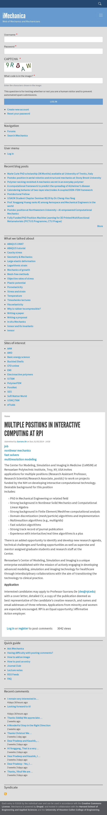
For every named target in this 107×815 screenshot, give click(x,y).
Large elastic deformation (21, 261)
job (6, 446)
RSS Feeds (13, 674)
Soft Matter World (17, 396)
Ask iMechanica (15, 648)
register (23, 628)
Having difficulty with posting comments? (30, 652)
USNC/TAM (13, 400)
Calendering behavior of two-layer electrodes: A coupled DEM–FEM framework (50, 190)
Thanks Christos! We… (19, 733)
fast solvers (11, 455)
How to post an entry (18, 661)
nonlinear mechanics (17, 450)
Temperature (14, 295)
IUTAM (11, 378)
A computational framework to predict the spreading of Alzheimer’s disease (48, 186)
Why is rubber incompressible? (24, 308)
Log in (10, 628)
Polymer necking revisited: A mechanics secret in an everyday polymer (45, 182)
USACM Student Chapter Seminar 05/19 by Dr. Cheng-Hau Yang (41, 198)
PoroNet (12, 387)
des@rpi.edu (87, 591)
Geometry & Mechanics (19, 257)
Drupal (40, 807)
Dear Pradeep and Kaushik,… (23, 740)
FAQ (9, 678)
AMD (9, 352)
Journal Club (14, 665)
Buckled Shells (15, 361)
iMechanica (14, 15)
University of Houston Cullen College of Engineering (72, 810)
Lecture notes (15, 670)
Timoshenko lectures (18, 300)
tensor (10, 330)
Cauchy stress (14, 252)
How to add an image (18, 657)
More (100, 226)
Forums (11, 131)
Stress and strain (16, 291)
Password (9, 46)
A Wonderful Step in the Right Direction (28, 725)
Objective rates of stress (20, 278)
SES (9, 391)
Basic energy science (18, 357)
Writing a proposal (17, 317)
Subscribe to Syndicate (5, 794)
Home (7, 416)
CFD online (13, 365)
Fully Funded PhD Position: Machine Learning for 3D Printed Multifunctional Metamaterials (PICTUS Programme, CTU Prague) (48, 219)
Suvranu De (21, 441)
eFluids (11, 404)
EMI (9, 370)
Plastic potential (16, 282)
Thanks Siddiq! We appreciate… (24, 717)
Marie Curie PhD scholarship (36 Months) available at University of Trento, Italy (50, 173)
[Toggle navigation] (101, 15)
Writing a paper (15, 313)
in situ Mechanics (16, 321)
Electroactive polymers (20, 374)
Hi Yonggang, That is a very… (22, 748)
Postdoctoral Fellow (18, 194)
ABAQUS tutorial (16, 248)
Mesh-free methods (18, 274)
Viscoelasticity (15, 304)
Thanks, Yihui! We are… (20, 771)
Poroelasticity (15, 287)
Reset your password (18, 113)
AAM (9, 348)
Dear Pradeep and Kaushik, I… (23, 756)
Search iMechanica (17, 135)
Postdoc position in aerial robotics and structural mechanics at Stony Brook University (54, 177)
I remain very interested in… (22, 698)
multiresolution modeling (20, 459)
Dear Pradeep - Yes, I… (19, 763)
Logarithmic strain (17, 265)
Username (9, 34)
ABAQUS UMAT (15, 244)
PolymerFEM (14, 383)
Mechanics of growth (18, 270)
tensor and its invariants (20, 326)
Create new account (18, 109)
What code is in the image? (18, 76)
